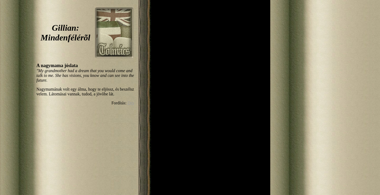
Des (130, 103)
